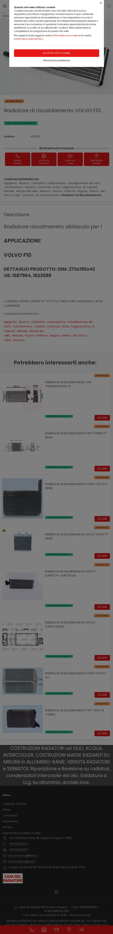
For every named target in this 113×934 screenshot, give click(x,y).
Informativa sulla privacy (28, 38)
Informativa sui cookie (65, 35)
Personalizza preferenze (56, 60)
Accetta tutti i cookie (56, 53)
